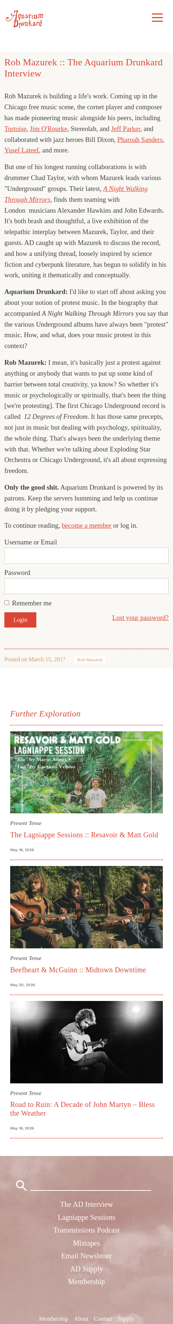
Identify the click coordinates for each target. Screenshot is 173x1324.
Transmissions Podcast (86, 1230)
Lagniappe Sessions (86, 1217)
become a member (87, 525)
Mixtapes (86, 1243)
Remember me (32, 603)
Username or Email (30, 542)
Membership (86, 1282)
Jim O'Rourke (48, 128)
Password (17, 572)
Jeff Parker (125, 128)
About (81, 1319)
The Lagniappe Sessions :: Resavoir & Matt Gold (84, 835)
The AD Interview (86, 1204)
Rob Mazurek (89, 659)
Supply (125, 1319)
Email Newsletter (86, 1256)
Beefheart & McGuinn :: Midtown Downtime (78, 970)
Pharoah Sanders (140, 139)
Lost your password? (140, 617)
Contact (103, 1319)
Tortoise (15, 128)
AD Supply (86, 1269)
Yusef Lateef (21, 150)
